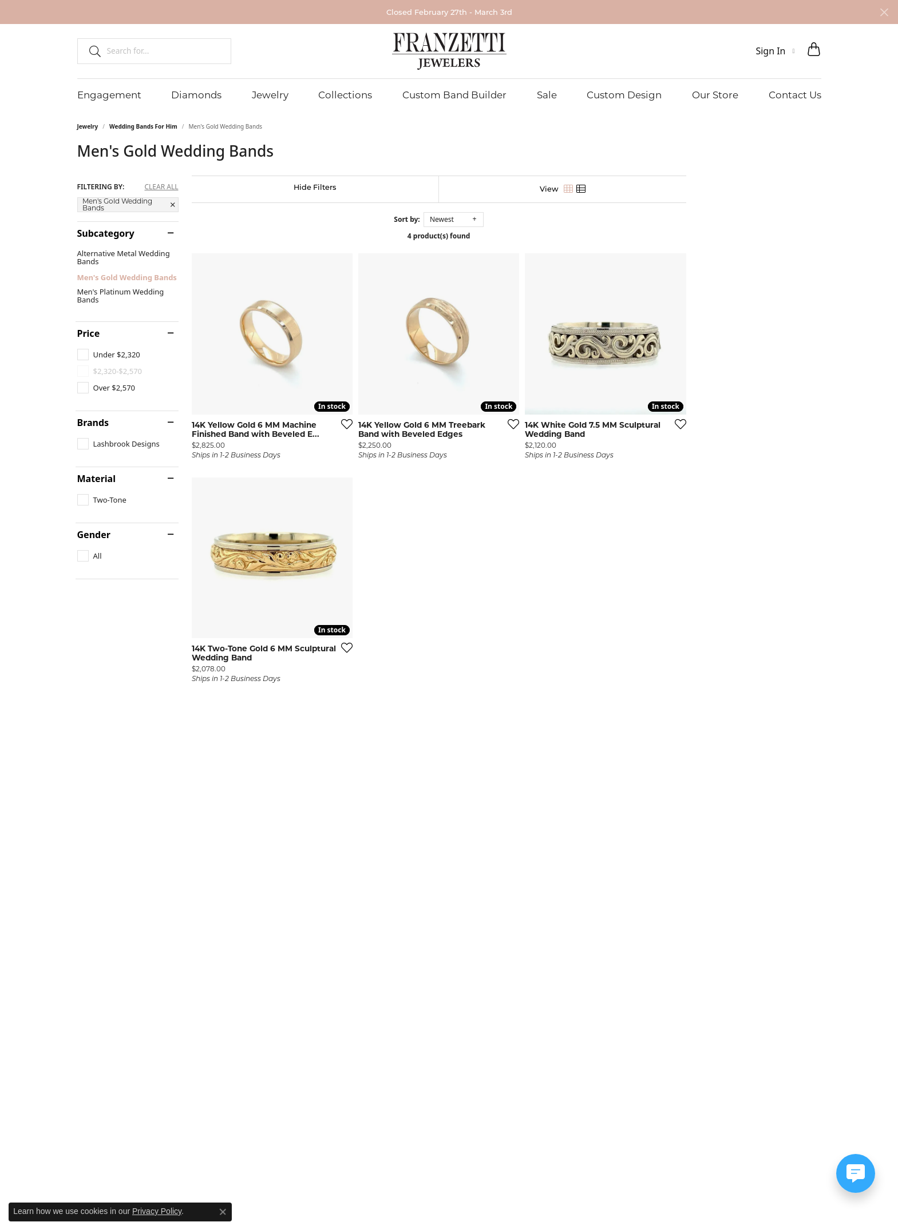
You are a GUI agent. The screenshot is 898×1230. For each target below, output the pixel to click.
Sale (547, 95)
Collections (345, 95)
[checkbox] (108, 354)
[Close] (884, 12)
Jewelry (270, 95)
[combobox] (164, 51)
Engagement (109, 95)
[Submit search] (90, 51)
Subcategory (105, 233)
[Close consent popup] (222, 1211)
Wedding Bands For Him (143, 126)
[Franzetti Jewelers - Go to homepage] (449, 51)
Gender (93, 534)
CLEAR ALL (161, 187)
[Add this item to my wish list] (388, 468)
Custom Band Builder (454, 95)
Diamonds (196, 95)
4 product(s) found (506, 236)
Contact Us (795, 95)
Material (96, 478)
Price (88, 333)
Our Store (715, 95)
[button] (774, 50)
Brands (93, 422)
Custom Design (624, 95)
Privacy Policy (156, 1211)
